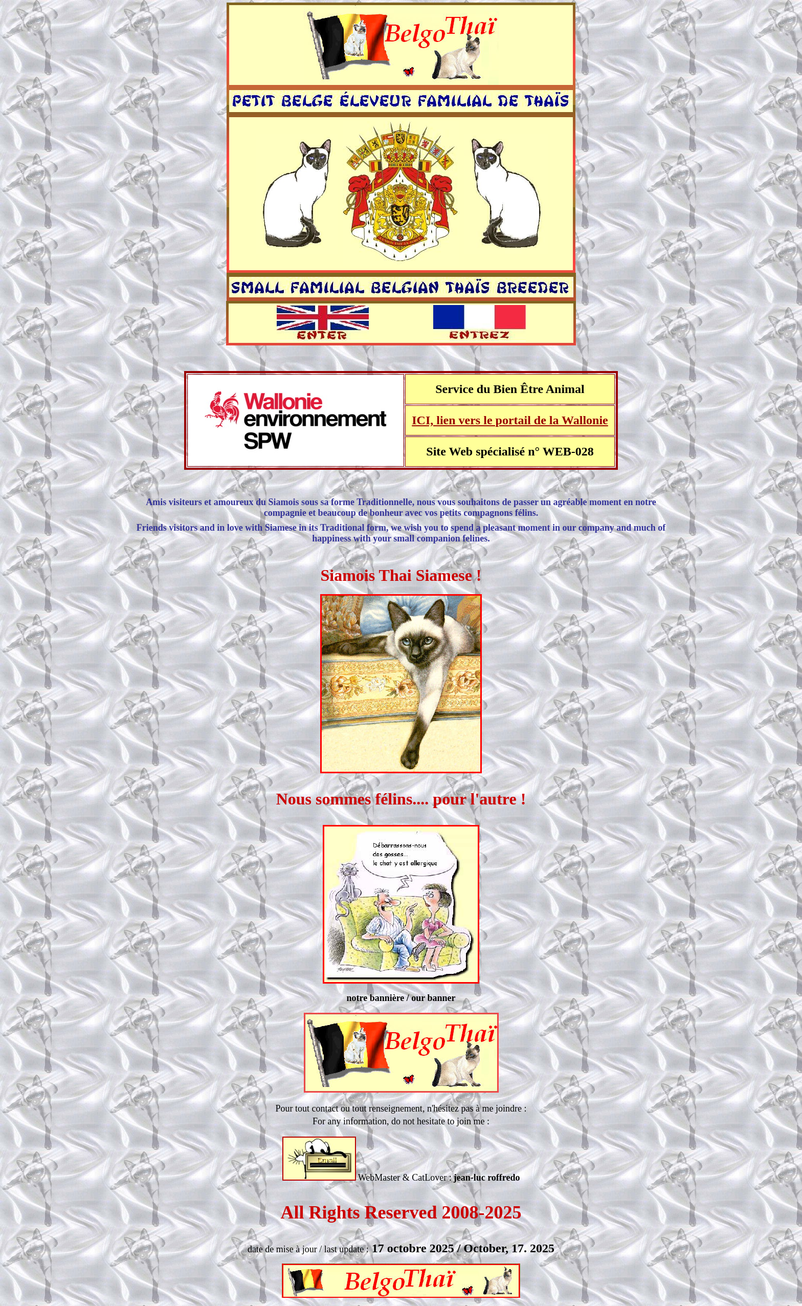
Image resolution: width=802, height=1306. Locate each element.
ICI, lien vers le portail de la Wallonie (510, 420)
